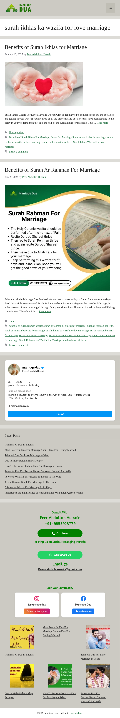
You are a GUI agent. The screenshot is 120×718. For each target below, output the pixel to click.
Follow (60, 414)
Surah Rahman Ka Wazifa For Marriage (70, 335)
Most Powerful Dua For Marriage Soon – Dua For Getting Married (40, 449)
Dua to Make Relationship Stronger (23, 460)
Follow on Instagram (37, 611)
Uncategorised (16, 132)
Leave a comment (18, 151)
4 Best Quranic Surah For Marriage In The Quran (31, 481)
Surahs (12, 320)
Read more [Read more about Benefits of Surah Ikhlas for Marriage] (102, 122)
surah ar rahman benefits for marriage (25, 330)
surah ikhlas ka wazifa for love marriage (67, 330)
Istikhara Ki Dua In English (19, 444)
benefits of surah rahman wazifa (26, 325)
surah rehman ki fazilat (75, 340)
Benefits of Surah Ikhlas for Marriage (46, 47)
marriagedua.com (18, 406)
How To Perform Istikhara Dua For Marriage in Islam (33, 465)
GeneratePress (76, 713)
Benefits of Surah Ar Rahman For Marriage (52, 170)
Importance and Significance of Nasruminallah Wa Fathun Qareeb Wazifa (44, 492)
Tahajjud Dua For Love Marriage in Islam (27, 455)
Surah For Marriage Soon (64, 137)
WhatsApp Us (60, 554)
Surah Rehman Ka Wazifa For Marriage (40, 340)
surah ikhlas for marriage (92, 137)
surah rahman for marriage (33, 335)
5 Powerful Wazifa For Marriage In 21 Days (28, 487)
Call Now (60, 533)
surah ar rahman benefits (100, 325)
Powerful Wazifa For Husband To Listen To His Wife (33, 476)
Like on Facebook (83, 611)
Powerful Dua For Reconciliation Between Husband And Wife (38, 471)
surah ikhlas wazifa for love (57, 142)
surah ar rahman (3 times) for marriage (64, 325)
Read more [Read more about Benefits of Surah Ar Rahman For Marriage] (45, 311)
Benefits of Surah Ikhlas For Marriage (29, 137)
